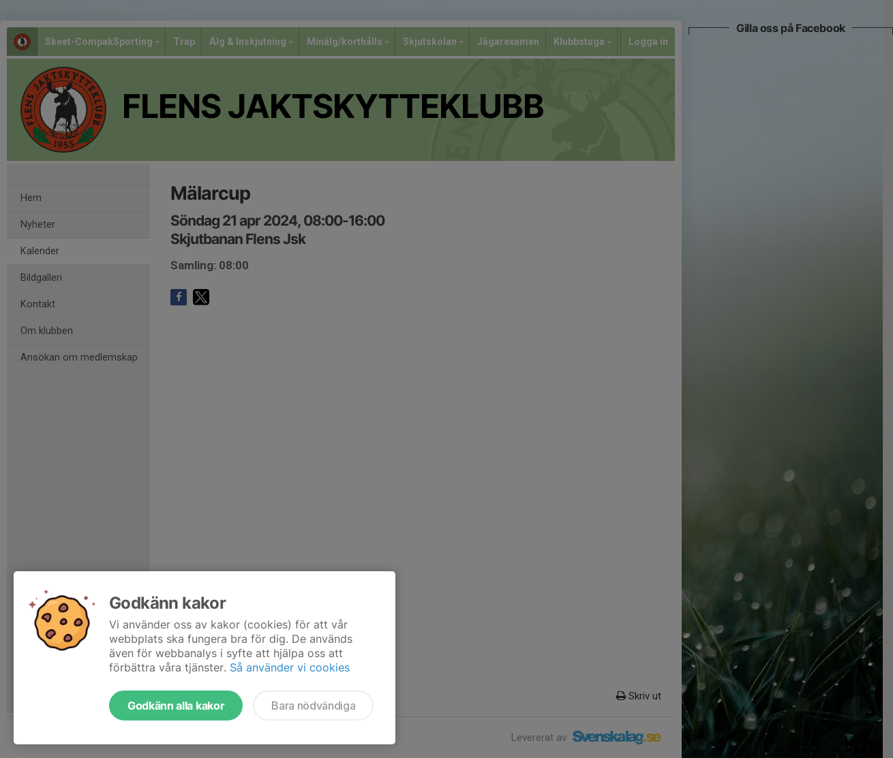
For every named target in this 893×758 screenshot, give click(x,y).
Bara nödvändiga (313, 705)
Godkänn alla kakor (175, 705)
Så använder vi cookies (290, 667)
